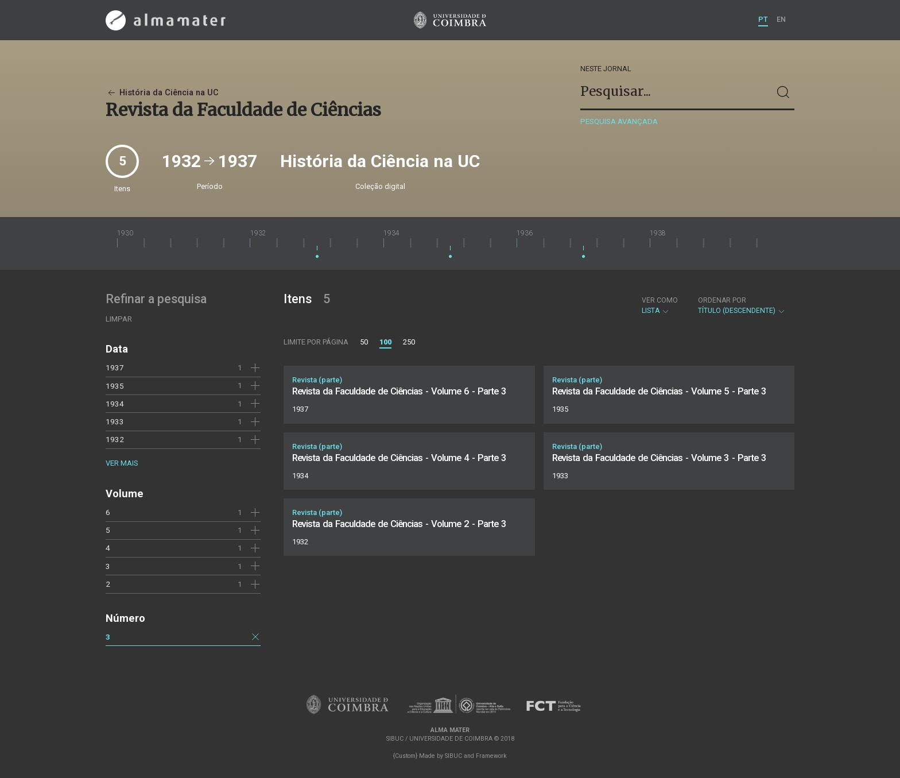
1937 (115, 367)
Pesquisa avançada (619, 121)
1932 (115, 439)
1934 (115, 403)
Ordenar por (722, 300)
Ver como (660, 300)
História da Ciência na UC (162, 93)
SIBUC (453, 756)
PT (763, 19)
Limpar (119, 319)
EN (781, 19)
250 (409, 342)
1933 (115, 421)
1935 (115, 385)
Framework (491, 756)
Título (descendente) (742, 305)
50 (364, 342)
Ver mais (122, 463)
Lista (660, 305)
